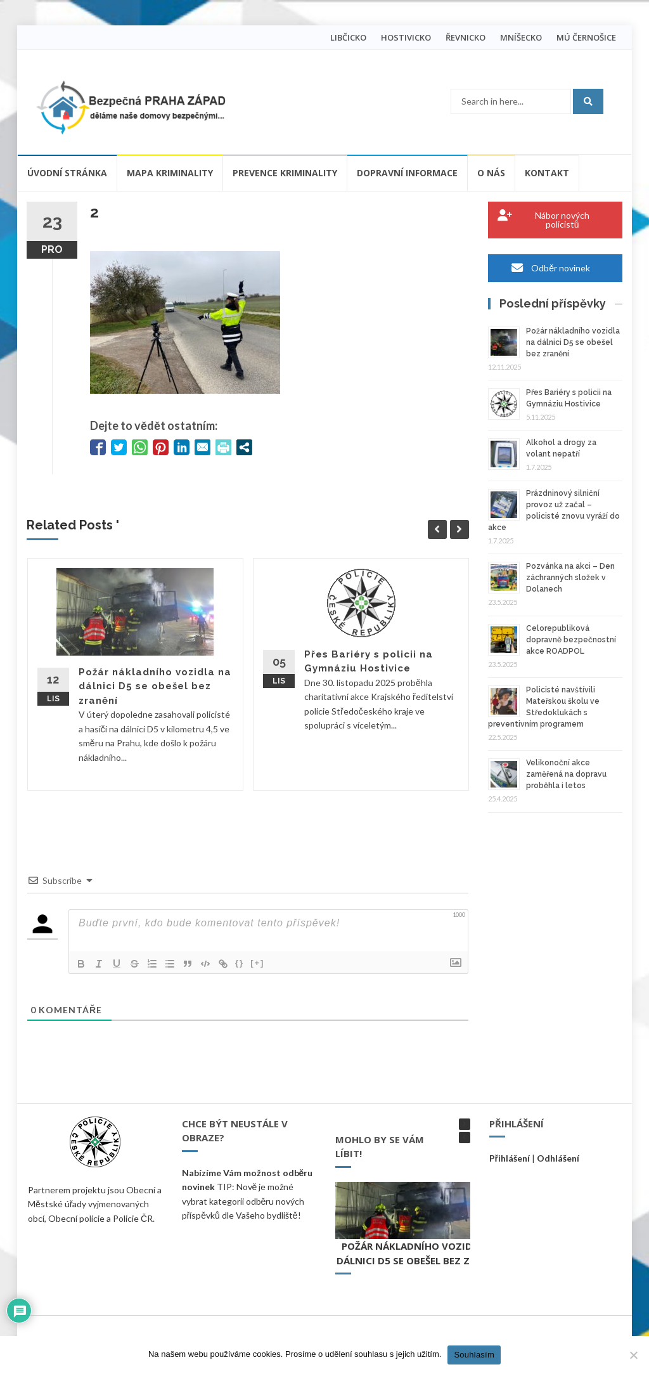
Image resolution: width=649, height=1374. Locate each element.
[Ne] (633, 1355)
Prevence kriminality (285, 173)
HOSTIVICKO (406, 37)
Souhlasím (474, 1354)
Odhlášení (558, 1158)
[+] (257, 963)
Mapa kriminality (170, 173)
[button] (464, 1124)
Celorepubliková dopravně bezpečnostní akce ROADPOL (571, 640)
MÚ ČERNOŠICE (586, 37)
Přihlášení (509, 1158)
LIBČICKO (348, 37)
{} (239, 963)
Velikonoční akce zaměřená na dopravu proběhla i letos (566, 774)
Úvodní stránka (67, 173)
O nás (491, 173)
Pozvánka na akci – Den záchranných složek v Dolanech (570, 577)
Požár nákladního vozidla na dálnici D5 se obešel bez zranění (155, 686)
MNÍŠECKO (521, 37)
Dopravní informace (407, 173)
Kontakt (547, 173)
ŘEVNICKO (465, 37)
